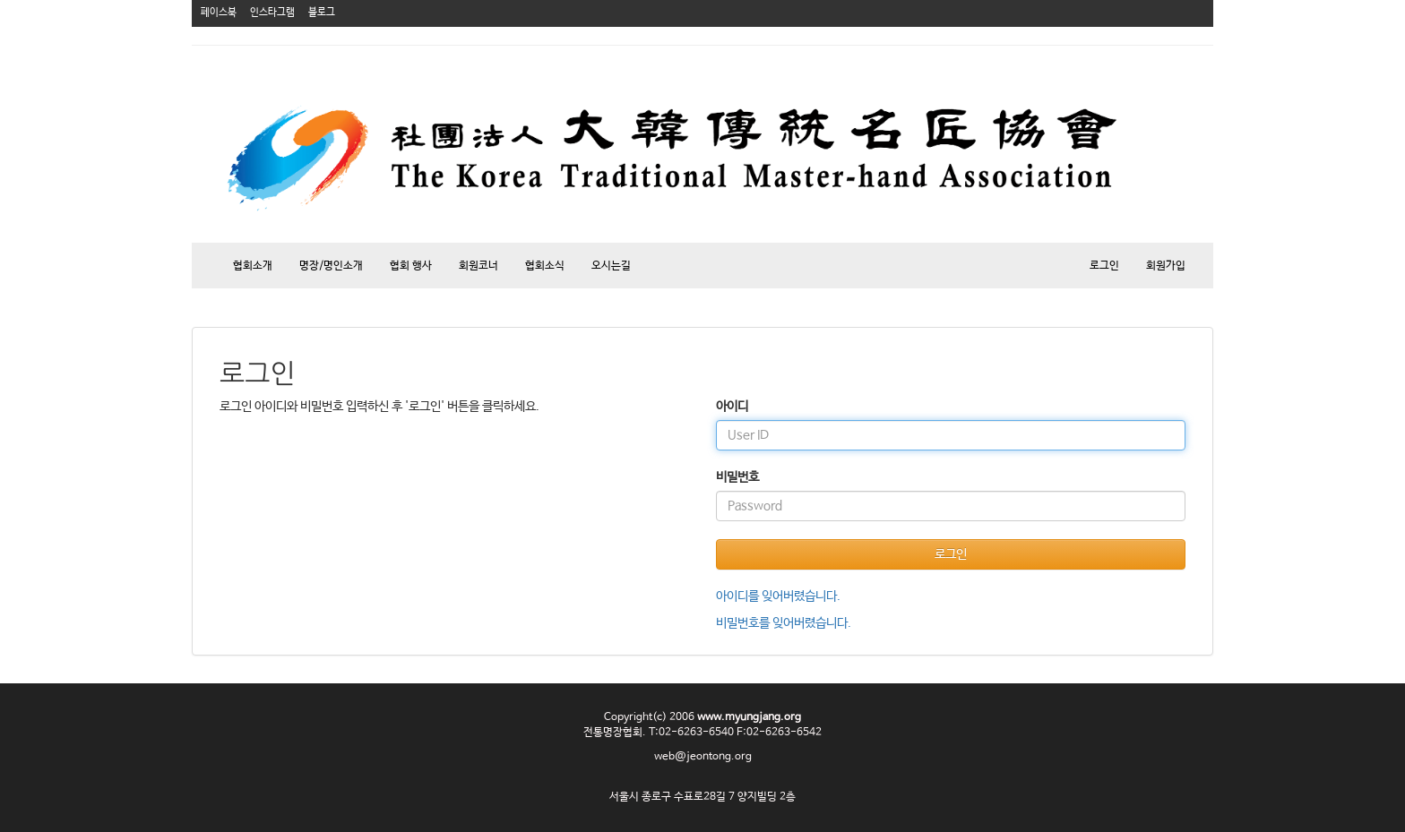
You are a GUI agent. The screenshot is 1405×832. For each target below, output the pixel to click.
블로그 (321, 12)
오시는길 (611, 266)
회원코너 (478, 266)
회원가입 (1165, 266)
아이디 (732, 406)
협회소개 (252, 266)
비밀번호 (737, 477)
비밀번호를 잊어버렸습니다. (783, 623)
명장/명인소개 (331, 266)
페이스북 (219, 12)
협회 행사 (411, 266)
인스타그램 (272, 12)
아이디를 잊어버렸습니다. (778, 596)
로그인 (1104, 266)
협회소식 (545, 266)
